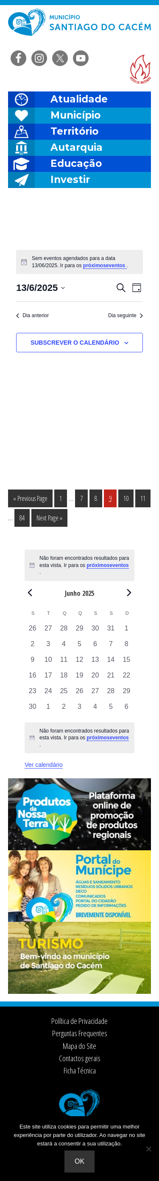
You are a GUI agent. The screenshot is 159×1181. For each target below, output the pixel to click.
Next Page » (49, 519)
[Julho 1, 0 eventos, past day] (48, 709)
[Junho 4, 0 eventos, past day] (64, 647)
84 (24, 517)
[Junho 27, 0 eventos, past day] (95, 694)
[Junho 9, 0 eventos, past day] (32, 662)
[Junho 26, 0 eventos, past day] (79, 694)
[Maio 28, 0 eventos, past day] (64, 631)
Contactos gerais (79, 1058)
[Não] (148, 1149)
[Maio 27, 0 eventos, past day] (48, 631)
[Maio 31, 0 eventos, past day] (111, 631)
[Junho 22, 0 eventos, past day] (126, 678)
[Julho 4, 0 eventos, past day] (95, 709)
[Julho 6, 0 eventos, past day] (126, 709)
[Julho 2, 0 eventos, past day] (64, 709)
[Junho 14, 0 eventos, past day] (111, 662)
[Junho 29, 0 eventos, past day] (126, 694)
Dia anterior (32, 315)
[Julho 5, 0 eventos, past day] (111, 709)
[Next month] (129, 593)
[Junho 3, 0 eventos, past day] (48, 647)
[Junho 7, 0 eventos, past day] (111, 647)
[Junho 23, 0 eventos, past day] (32, 694)
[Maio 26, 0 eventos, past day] (32, 631)
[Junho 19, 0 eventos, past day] (79, 678)
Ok (79, 1161)
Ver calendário (44, 764)
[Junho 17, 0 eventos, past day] (48, 678)
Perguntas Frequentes (79, 1033)
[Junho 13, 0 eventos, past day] (95, 662)
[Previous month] (30, 593)
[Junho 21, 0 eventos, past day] (111, 678)
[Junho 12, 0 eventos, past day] (79, 662)
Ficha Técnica (80, 1070)
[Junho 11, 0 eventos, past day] (64, 662)
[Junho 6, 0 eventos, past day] (95, 647)
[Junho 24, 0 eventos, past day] (48, 694)
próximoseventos (105, 265)
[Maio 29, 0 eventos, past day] (79, 631)
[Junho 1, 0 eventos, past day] (126, 631)
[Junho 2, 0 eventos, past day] (32, 647)
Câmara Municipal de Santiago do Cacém (79, 27)
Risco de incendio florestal (140, 69)
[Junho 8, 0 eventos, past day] (126, 647)
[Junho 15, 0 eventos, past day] (126, 662)
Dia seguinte (125, 315)
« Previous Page (30, 499)
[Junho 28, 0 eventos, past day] (111, 694)
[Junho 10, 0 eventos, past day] (48, 662)
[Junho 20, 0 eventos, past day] (95, 678)
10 (128, 497)
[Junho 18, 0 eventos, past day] (64, 678)
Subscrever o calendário (75, 342)
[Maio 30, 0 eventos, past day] (95, 631)
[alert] (79, 738)
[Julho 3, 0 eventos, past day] (79, 709)
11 (145, 497)
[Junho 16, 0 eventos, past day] (32, 678)
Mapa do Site (79, 1046)
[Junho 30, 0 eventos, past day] (32, 709)
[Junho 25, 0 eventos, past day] (64, 694)
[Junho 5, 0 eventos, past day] (79, 647)
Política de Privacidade (79, 1021)
